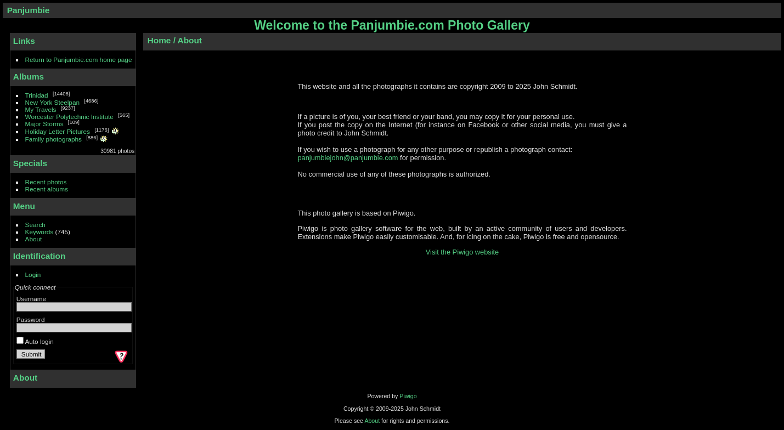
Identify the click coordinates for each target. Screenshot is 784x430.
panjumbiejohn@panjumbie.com (348, 158)
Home (159, 40)
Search (35, 224)
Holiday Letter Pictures (57, 131)
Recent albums (46, 189)
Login (33, 274)
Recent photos (46, 181)
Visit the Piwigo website (462, 252)
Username (31, 298)
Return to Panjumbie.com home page (78, 59)
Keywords (39, 231)
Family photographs (53, 139)
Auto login (35, 341)
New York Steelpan (52, 102)
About (33, 238)
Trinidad (36, 95)
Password (30, 319)
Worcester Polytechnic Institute (69, 116)
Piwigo (407, 396)
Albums (28, 76)
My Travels (41, 109)
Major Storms (44, 123)
